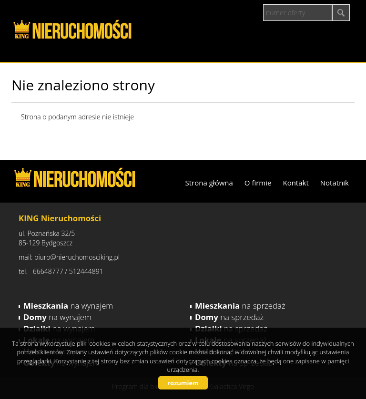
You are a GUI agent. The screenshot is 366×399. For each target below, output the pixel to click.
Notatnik (334, 182)
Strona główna (209, 182)
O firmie (258, 182)
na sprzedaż (240, 305)
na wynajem (68, 305)
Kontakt (295, 182)
